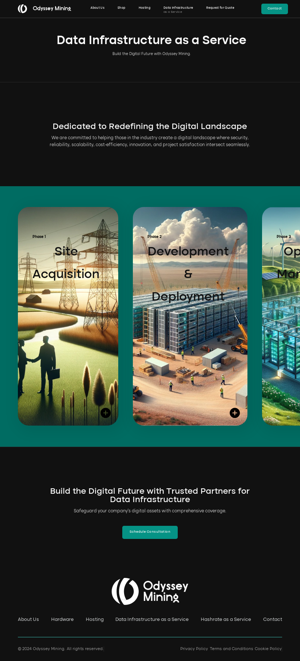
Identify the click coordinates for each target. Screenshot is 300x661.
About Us (28, 619)
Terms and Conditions (231, 649)
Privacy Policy (194, 649)
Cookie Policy (268, 649)
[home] (42, 8)
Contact (272, 619)
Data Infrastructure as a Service (152, 619)
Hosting (95, 619)
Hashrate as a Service (226, 619)
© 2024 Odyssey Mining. (41, 649)
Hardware (62, 619)
